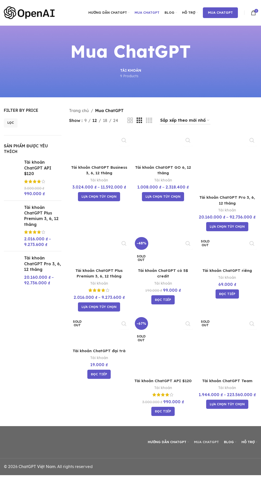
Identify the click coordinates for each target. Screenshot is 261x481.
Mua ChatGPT (220, 12)
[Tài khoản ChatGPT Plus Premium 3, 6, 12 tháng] (98, 250)
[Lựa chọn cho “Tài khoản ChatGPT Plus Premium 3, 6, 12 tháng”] (99, 307)
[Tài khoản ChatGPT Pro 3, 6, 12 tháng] (227, 162)
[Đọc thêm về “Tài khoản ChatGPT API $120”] (163, 417)
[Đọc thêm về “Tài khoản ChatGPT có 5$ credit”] (163, 299)
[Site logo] (29, 12)
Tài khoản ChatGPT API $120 (37, 168)
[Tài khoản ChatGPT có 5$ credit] (163, 250)
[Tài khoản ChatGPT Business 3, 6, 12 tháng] (98, 147)
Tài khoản (98, 179)
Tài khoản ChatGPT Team (227, 380)
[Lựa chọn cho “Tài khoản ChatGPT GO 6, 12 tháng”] (163, 196)
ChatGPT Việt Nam (37, 472)
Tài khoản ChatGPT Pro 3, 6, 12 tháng (42, 263)
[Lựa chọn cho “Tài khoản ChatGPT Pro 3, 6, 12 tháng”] (227, 225)
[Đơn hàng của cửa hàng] (185, 121)
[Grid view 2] (130, 120)
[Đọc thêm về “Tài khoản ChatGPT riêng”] (227, 294)
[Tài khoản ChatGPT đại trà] (98, 331)
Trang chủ (79, 110)
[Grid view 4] (149, 120)
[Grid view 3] (139, 120)
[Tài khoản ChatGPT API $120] (163, 346)
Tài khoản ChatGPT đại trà (98, 351)
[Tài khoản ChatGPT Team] (227, 346)
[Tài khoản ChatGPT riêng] (227, 250)
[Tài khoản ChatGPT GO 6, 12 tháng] (163, 147)
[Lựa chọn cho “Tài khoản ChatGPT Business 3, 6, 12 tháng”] (99, 196)
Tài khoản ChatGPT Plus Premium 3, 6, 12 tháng (41, 216)
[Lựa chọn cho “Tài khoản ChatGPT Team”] (227, 404)
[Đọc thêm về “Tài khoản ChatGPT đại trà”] (98, 375)
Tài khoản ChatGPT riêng (227, 270)
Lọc (10, 123)
